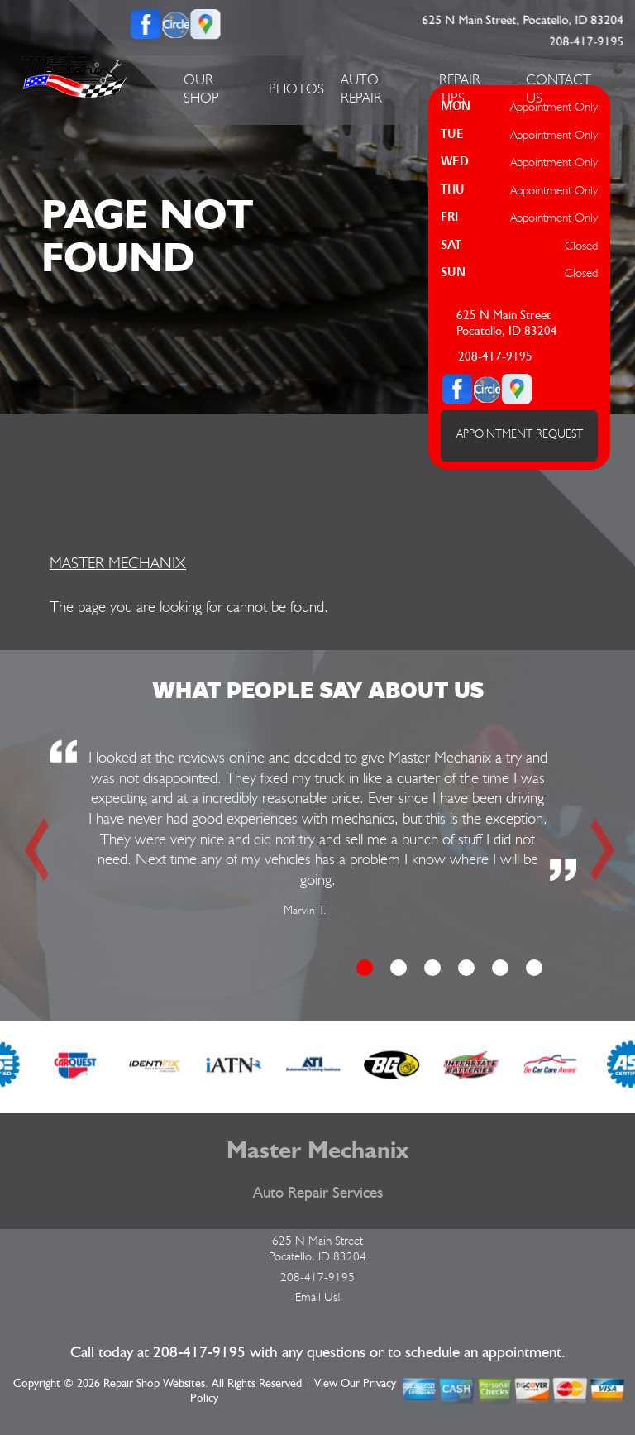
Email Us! (318, 1296)
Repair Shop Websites (154, 1384)
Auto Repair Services (318, 1193)
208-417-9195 (587, 42)
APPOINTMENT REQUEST (519, 433)
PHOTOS (296, 88)
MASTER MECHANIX (118, 562)
